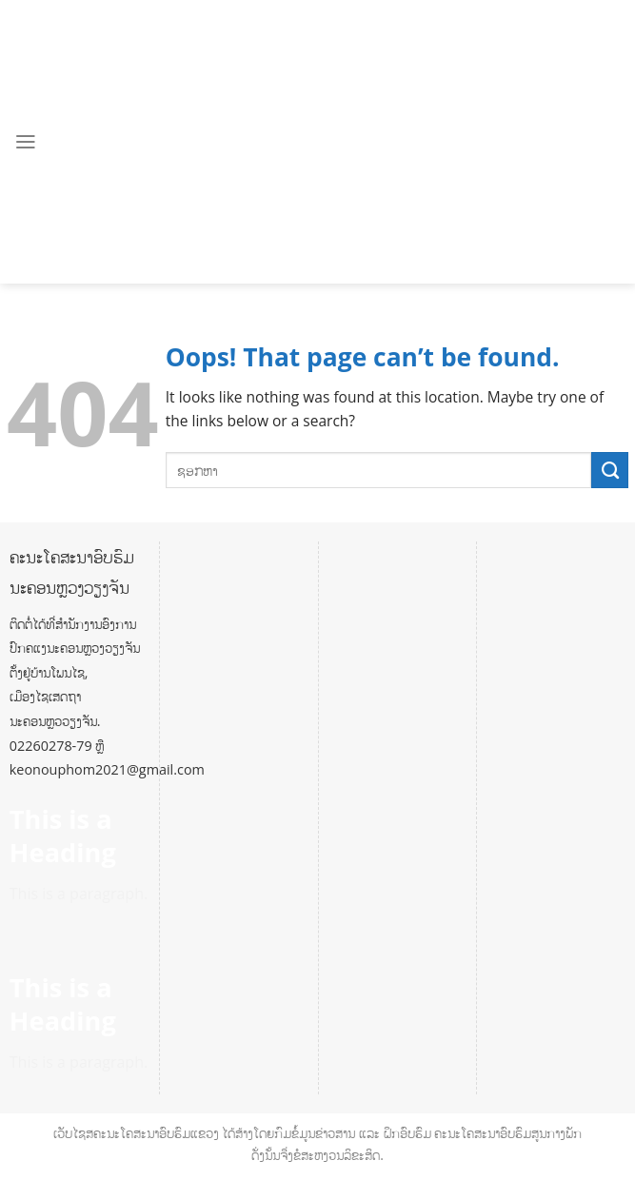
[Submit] (609, 470)
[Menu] (25, 142)
